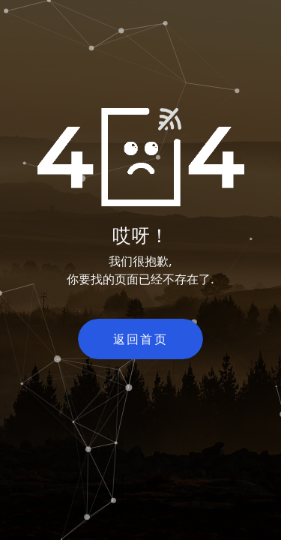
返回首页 (141, 339)
